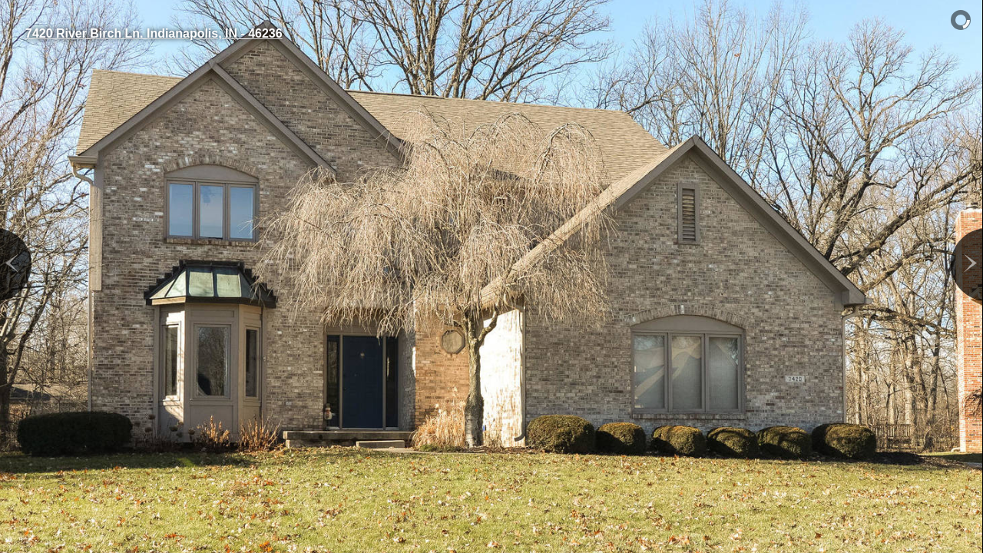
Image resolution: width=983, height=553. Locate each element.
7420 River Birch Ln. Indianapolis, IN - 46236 (154, 33)
